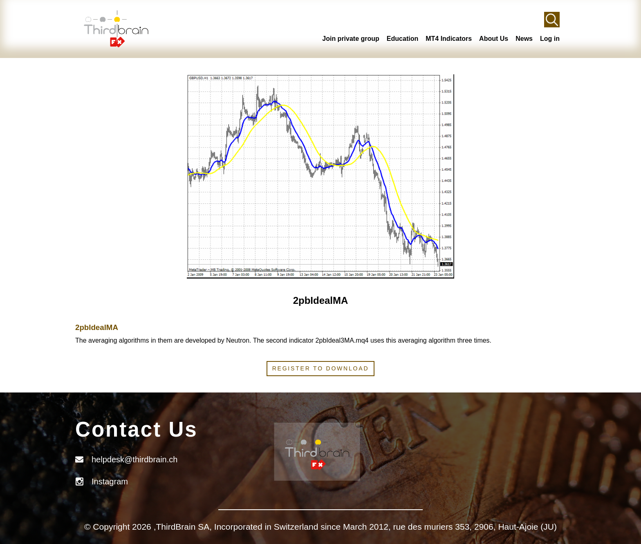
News (524, 38)
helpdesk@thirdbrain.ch (134, 459)
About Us (493, 38)
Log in (550, 38)
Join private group (350, 38)
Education (402, 38)
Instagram (110, 481)
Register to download (320, 368)
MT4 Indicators (449, 38)
